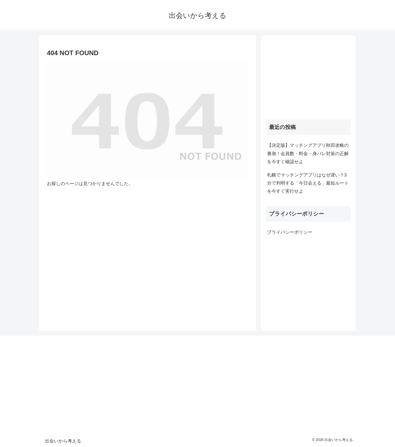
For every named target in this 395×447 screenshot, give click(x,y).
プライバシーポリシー (289, 232)
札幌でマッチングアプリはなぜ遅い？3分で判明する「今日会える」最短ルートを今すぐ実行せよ (308, 183)
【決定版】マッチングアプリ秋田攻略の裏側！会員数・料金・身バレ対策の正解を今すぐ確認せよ (308, 153)
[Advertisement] (308, 76)
